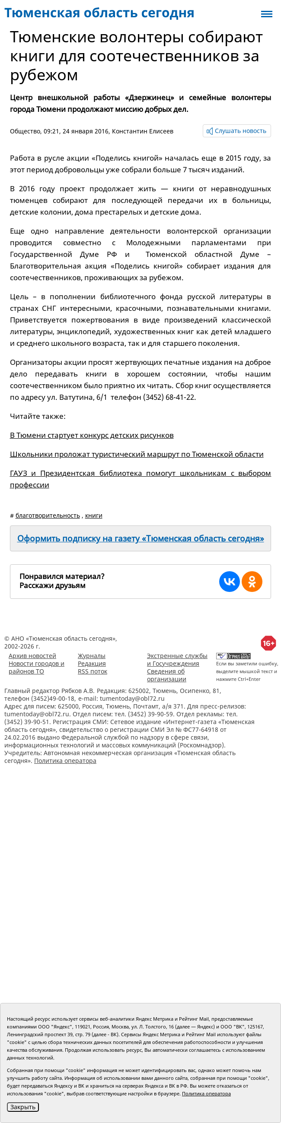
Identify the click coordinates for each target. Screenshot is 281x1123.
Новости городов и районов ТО (36, 667)
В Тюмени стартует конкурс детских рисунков (92, 435)
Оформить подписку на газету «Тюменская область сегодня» (140, 538)
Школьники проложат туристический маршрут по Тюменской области (137, 454)
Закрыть (22, 1107)
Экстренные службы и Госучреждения (177, 659)
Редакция (92, 663)
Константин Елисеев (142, 131)
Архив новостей (32, 656)
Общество (25, 131)
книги (93, 515)
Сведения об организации (166, 675)
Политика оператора (65, 760)
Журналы (91, 656)
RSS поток (92, 671)
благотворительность (48, 515)
